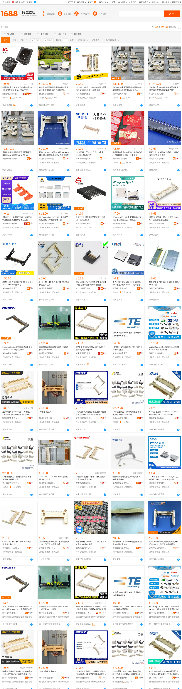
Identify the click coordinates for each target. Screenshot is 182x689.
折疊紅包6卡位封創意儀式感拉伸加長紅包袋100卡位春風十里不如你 (128, 153)
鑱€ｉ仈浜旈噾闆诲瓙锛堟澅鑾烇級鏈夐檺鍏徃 (10, 678)
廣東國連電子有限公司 (84, 353)
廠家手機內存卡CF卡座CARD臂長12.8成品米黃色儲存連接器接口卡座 (17, 413)
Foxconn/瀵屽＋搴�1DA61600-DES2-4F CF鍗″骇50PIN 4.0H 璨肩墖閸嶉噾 (17, 607)
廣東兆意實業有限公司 (157, 483)
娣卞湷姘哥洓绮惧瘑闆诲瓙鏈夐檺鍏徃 (121, 613)
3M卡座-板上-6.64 (46, 412)
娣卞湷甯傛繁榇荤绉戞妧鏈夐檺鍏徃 (157, 613)
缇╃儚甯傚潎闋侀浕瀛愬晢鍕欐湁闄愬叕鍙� (121, 678)
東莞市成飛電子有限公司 (157, 159)
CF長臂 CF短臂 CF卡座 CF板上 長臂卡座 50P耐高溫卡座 (90, 478)
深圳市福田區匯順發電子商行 (157, 288)
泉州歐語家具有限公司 (121, 94)
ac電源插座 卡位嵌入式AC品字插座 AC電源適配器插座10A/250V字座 (17, 88)
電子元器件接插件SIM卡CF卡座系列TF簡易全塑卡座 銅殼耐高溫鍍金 (91, 283)
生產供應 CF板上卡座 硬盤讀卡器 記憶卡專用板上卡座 (127, 543)
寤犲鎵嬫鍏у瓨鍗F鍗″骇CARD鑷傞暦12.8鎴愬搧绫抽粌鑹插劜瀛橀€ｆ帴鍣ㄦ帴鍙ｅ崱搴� (17, 672)
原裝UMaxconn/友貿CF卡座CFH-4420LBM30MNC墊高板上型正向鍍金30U (54, 153)
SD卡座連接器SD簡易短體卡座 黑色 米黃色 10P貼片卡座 (16, 478)
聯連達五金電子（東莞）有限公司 (10, 418)
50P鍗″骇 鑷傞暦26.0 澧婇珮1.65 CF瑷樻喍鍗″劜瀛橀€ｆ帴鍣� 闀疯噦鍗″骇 (91, 607)
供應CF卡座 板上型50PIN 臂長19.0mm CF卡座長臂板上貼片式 (164, 218)
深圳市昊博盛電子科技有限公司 (47, 288)
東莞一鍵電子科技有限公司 (84, 288)
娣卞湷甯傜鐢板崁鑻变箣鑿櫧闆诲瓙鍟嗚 (47, 613)
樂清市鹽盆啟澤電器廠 (121, 483)
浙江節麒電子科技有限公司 (10, 94)
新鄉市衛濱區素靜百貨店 (10, 159)
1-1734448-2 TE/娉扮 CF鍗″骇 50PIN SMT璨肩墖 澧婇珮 (127, 607)
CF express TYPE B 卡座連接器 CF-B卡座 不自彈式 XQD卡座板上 (127, 218)
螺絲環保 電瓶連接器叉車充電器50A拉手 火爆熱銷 (127, 478)
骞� (30, 613)
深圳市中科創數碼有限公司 (10, 223)
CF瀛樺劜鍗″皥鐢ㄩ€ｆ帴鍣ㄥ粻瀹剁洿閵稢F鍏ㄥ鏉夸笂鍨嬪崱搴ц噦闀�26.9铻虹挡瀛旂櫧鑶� (91, 672)
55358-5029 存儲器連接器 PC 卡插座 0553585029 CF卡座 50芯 (17, 283)
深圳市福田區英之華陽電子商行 (47, 353)
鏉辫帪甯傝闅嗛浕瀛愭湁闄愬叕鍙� (84, 678)
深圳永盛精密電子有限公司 (121, 353)
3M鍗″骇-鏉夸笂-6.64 (47, 671)
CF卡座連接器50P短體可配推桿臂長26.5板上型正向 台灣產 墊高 (54, 543)
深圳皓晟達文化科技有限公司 (84, 548)
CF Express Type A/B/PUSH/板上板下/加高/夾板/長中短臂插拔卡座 (53, 218)
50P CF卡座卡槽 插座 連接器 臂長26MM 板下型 (164, 283)
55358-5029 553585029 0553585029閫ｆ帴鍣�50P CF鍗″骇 (53, 607)
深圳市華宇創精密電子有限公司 (47, 223)
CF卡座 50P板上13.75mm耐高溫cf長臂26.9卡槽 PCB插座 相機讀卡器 (91, 88)
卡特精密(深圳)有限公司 (121, 223)
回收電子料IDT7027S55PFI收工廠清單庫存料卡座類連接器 (91, 543)
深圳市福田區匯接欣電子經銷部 (47, 159)
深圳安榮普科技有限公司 (157, 418)
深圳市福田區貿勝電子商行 (47, 483)
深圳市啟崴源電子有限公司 (84, 483)
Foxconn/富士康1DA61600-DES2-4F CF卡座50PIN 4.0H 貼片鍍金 (17, 348)
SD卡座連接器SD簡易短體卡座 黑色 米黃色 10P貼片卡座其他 (127, 413)
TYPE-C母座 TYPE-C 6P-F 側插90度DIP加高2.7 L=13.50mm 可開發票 (164, 478)
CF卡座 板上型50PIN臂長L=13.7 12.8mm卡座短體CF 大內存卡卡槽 (163, 413)
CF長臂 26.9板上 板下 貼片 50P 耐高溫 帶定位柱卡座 (16, 543)
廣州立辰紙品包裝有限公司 (121, 159)
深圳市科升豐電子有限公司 (10, 288)
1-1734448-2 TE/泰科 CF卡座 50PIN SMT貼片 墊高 (127, 348)
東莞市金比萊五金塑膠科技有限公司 (84, 94)
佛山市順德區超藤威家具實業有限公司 (47, 94)
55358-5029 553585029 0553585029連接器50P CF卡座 (53, 348)
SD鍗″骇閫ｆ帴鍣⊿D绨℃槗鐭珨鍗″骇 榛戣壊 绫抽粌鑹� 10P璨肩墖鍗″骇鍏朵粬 (127, 672)
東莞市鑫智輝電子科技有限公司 (157, 223)
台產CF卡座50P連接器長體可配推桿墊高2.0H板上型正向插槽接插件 (163, 543)
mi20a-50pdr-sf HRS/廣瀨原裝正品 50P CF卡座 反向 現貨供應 (164, 348)
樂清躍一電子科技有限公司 (121, 288)
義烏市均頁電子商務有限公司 (121, 418)
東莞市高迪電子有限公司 (84, 223)
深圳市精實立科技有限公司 (47, 418)
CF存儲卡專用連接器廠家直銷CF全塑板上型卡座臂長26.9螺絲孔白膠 (91, 413)
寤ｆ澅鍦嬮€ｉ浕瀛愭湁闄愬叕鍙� (84, 613)
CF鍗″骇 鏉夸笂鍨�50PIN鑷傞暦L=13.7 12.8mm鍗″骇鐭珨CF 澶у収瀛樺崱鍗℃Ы (164, 672)
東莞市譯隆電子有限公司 (84, 418)
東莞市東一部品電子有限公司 (10, 548)
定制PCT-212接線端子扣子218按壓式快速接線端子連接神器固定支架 (17, 218)
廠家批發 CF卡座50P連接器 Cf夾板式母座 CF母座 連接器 (164, 153)
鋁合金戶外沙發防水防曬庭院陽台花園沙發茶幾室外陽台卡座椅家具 (53, 88)
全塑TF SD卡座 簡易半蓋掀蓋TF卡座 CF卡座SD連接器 (90, 218)
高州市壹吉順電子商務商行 (10, 483)
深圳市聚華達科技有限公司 (10, 353)
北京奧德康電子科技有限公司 (47, 548)
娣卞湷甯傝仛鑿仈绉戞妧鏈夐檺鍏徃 (10, 613)
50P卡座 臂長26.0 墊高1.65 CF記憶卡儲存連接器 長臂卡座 (90, 348)
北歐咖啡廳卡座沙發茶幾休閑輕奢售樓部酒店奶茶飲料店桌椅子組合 (127, 88)
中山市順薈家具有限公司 (157, 94)
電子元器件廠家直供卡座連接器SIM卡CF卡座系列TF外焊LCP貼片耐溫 (127, 283)
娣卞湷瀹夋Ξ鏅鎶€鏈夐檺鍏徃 (157, 678)
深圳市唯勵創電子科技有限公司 (84, 159)
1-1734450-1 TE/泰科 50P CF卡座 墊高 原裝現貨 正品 (54, 283)
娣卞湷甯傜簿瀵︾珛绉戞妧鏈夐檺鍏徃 (47, 678)
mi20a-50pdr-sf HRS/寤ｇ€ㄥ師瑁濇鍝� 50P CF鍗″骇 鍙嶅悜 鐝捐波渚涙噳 (164, 607)
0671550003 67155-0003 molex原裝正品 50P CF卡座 (53, 478)
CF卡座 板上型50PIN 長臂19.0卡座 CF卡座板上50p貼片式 (91, 153)
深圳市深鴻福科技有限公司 (157, 353)
